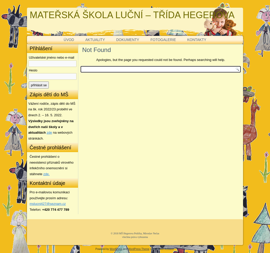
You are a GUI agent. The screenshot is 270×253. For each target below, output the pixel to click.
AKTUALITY (95, 40)
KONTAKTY (196, 40)
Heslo (33, 70)
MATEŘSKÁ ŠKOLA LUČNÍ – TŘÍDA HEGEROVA (132, 15)
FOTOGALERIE (163, 40)
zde (49, 132)
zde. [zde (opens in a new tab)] (46, 174)
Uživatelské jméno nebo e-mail (51, 57)
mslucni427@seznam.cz (48, 204)
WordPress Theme (138, 249)
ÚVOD (69, 40)
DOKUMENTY (127, 40)
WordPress (116, 249)
